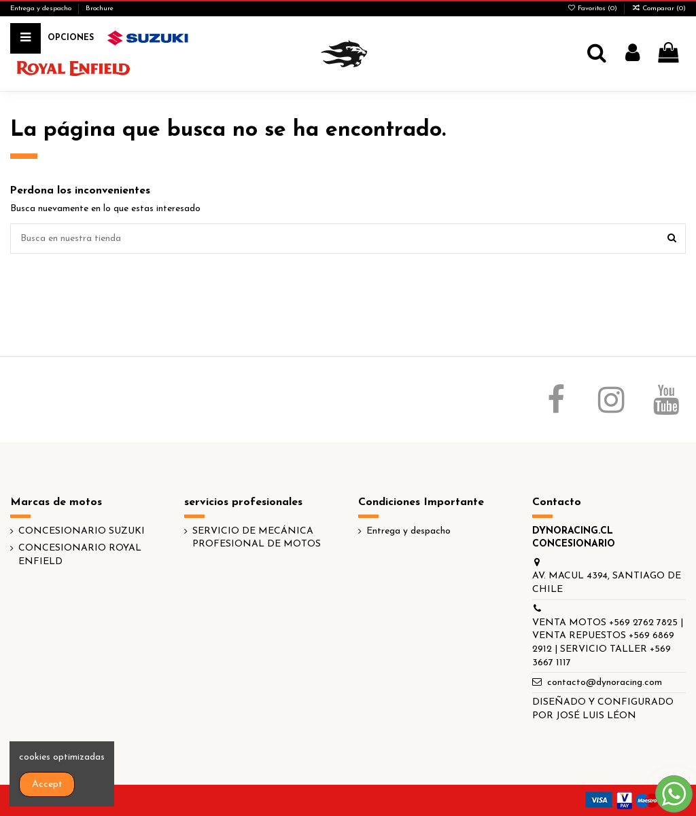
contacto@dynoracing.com (604, 683)
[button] (71, 38)
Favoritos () (593, 8)
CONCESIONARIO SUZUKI (81, 531)
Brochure (100, 8)
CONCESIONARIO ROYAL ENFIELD (79, 555)
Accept (47, 784)
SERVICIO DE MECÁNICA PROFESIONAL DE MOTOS (256, 538)
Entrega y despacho (41, 8)
